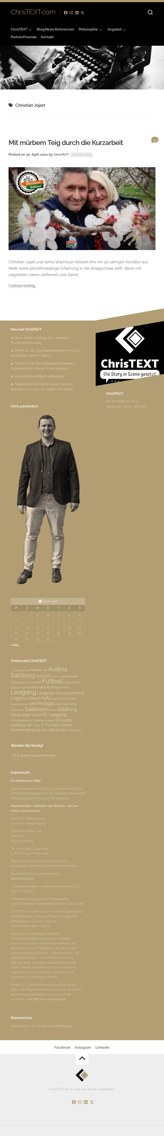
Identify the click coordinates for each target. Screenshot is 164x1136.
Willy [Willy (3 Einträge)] (44, 741)
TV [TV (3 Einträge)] (42, 737)
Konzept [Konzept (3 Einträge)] (25, 699)
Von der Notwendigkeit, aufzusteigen (40, 387)
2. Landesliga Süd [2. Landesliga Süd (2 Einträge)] (20, 682)
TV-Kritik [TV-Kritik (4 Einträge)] (51, 737)
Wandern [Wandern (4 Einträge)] (18, 741)
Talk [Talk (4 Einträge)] (29, 737)
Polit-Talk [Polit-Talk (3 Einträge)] (62, 715)
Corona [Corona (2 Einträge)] (56, 688)
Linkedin (102, 1059)
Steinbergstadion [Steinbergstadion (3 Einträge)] (21, 731)
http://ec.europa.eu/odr (50, 1011)
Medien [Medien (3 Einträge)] (71, 710)
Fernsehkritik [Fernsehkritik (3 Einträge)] (33, 694)
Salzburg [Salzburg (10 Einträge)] (67, 720)
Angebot (114, 29)
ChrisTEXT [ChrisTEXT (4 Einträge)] (43, 688)
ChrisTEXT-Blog (84, 166)
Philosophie (88, 29)
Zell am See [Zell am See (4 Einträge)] (57, 741)
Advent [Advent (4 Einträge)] (35, 682)
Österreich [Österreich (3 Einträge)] (74, 741)
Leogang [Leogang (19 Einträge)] (23, 703)
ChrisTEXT (19, 29)
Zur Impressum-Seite (26, 792)
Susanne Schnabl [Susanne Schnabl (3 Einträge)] (44, 731)
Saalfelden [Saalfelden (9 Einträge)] (36, 720)
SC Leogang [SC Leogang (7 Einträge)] (54, 726)
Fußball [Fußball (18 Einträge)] (52, 693)
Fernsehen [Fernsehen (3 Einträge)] (17, 694)
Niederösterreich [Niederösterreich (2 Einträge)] (20, 716)
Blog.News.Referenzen (55, 29)
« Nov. (15, 657)
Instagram (83, 1059)
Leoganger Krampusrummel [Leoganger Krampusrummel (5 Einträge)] (60, 705)
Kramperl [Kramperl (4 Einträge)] (39, 699)
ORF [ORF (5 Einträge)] (33, 715)
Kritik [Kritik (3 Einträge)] (66, 699)
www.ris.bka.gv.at (22, 890)
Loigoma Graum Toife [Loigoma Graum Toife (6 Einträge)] (30, 709)
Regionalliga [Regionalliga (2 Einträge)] (17, 721)
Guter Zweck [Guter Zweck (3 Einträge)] (72, 694)
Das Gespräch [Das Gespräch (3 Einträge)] (69, 688)
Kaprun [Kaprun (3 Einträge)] (15, 699)
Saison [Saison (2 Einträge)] (52, 721)
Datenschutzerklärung (56, 1037)
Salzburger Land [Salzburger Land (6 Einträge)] (26, 726)
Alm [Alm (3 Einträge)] (44, 682)
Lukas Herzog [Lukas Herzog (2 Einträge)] (58, 710)
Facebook (62, 1059)
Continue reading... (25, 296)
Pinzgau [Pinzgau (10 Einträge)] (46, 715)
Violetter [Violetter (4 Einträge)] (65, 737)
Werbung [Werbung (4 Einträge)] (33, 741)
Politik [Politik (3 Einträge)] (72, 715)
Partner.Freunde (24, 37)
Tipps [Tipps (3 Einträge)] (36, 737)
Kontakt (47, 37)
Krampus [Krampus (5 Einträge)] (54, 699)
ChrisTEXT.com (33, 13)
